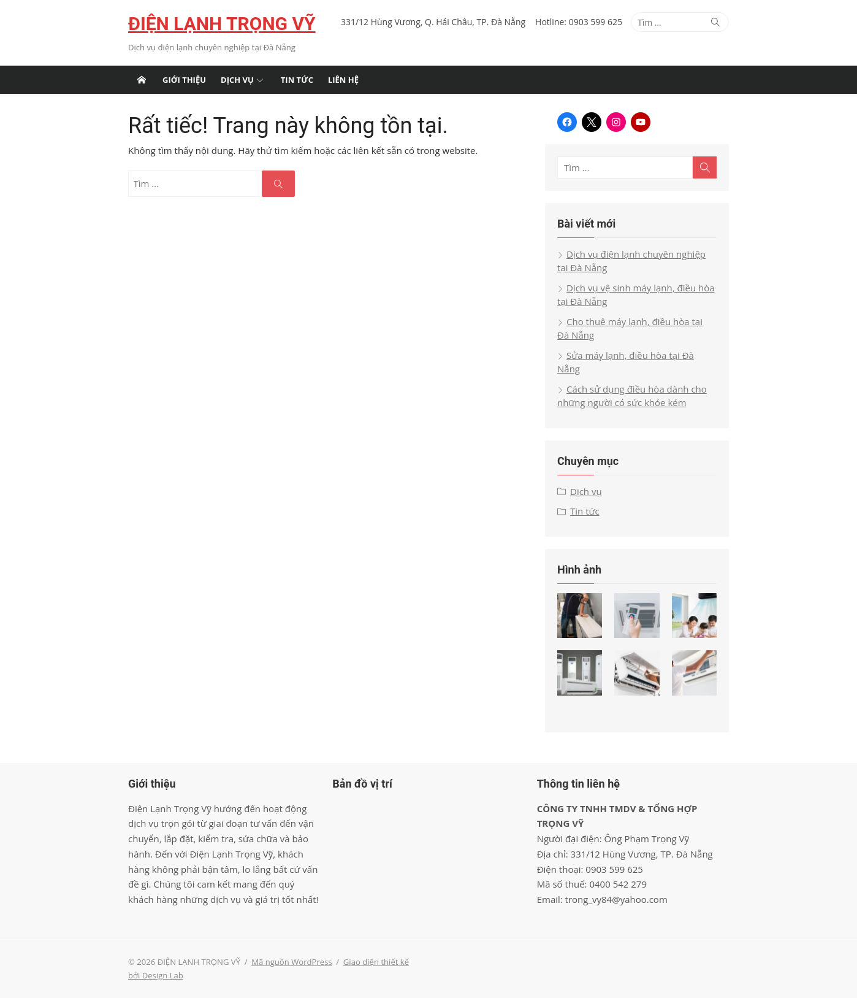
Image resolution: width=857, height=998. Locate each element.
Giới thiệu (184, 79)
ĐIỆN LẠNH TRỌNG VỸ (222, 23)
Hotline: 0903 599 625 (578, 22)
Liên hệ (343, 79)
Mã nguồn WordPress (291, 961)
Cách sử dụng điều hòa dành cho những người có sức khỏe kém (632, 396)
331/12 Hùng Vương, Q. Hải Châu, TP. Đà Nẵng (433, 22)
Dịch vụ (237, 79)
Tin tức (297, 79)
